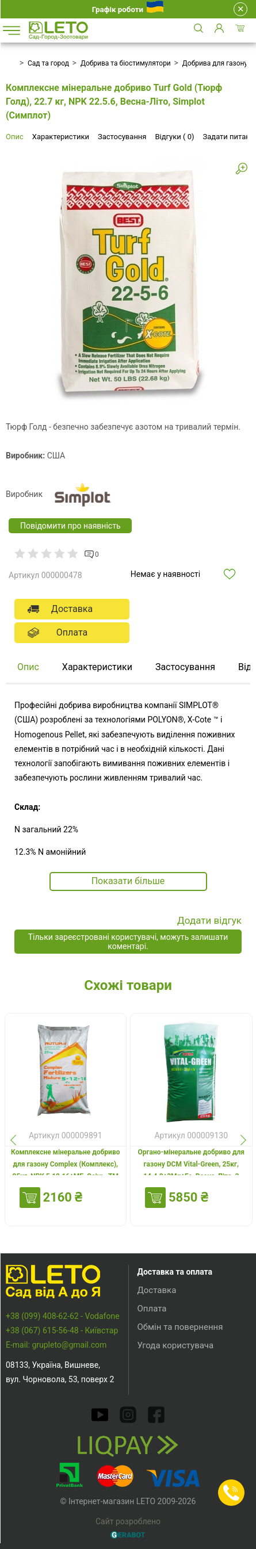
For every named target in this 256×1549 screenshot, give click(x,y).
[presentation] (13, 1140)
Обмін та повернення (180, 1327)
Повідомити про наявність (70, 525)
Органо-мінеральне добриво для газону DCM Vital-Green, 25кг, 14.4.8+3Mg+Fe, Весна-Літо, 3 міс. (190, 1170)
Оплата (152, 1308)
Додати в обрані (235, 574)
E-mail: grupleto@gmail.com (56, 1344)
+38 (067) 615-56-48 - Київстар (62, 1330)
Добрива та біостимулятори (126, 63)
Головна (9, 63)
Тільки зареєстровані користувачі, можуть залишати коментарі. (128, 941)
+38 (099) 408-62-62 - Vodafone (63, 1316)
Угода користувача (175, 1345)
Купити (30, 1197)
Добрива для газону (214, 63)
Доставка (157, 1290)
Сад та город (48, 63)
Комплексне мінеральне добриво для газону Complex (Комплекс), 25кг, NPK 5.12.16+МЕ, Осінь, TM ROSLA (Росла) (65, 1170)
